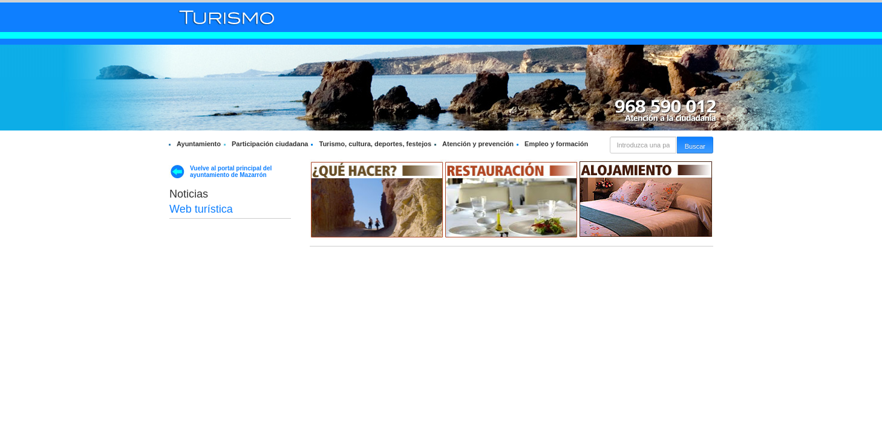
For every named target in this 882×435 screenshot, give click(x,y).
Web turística (201, 209)
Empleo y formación (556, 143)
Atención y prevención (478, 143)
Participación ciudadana (270, 143)
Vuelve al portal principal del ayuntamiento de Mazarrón (231, 171)
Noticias (188, 194)
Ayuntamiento (199, 143)
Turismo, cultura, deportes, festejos (375, 143)
